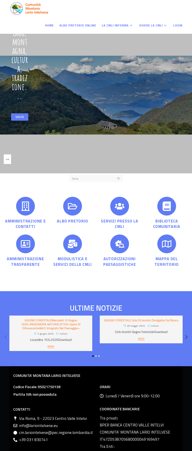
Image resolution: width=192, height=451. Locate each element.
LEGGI (51, 307)
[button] (186, 298)
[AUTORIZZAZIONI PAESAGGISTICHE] (119, 204)
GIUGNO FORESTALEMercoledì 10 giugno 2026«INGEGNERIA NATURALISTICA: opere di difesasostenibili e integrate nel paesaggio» (50, 285)
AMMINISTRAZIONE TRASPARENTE (25, 222)
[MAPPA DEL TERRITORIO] (166, 204)
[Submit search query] (118, 139)
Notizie (64, 294)
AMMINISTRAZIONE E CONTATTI (25, 184)
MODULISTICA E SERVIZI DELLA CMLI (72, 222)
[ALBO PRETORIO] (72, 167)
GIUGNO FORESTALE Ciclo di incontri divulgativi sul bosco (141, 281)
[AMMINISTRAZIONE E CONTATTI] (25, 167)
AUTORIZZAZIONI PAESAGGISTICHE (119, 222)
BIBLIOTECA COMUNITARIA (166, 184)
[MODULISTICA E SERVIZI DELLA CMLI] (72, 204)
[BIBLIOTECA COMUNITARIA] (166, 167)
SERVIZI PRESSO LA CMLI (119, 184)
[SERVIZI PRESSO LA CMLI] (119, 167)
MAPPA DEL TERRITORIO (166, 222)
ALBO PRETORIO (72, 182)
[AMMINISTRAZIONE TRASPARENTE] (25, 204)
